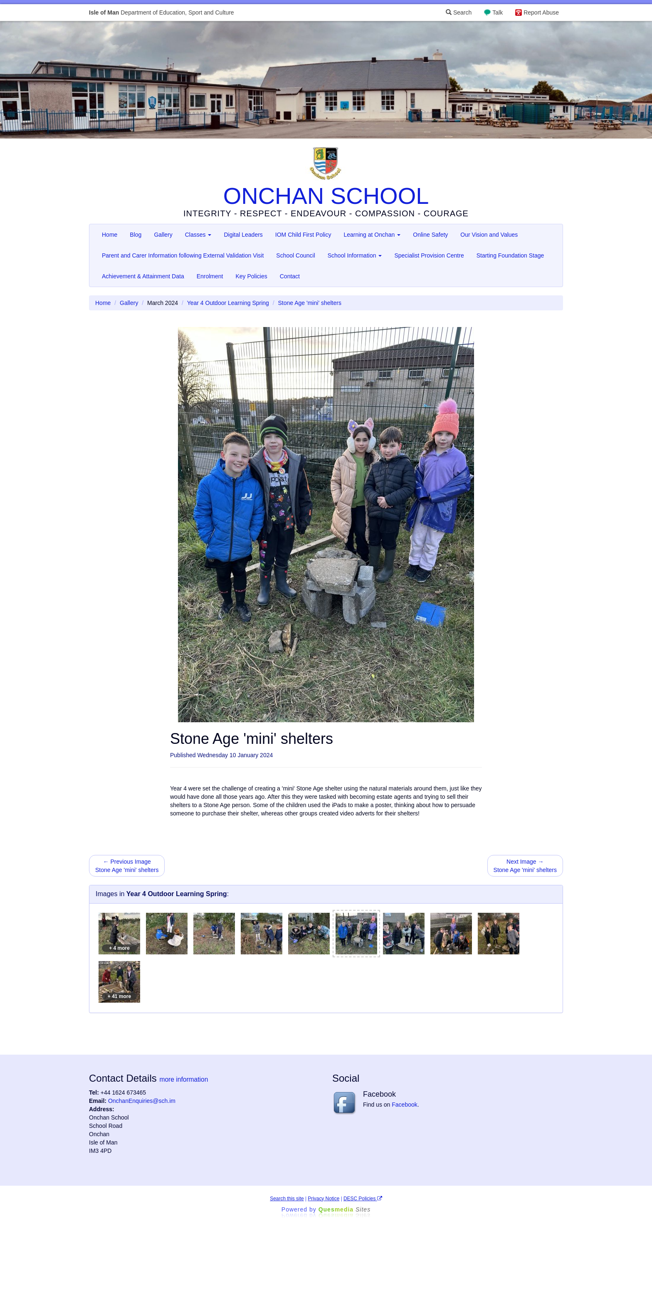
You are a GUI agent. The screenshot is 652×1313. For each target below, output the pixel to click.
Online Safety (430, 234)
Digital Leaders (243, 234)
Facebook (404, 1104)
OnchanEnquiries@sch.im (141, 1100)
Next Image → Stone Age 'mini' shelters (525, 865)
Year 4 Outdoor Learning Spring (228, 303)
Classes (198, 234)
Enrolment (210, 276)
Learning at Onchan (371, 234)
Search (459, 12)
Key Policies (251, 276)
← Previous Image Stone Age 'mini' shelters (126, 865)
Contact (290, 276)
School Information (355, 255)
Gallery (163, 234)
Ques (345, 1209)
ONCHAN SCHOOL (326, 196)
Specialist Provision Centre (429, 255)
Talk (497, 12)
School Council (295, 255)
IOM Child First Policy (303, 234)
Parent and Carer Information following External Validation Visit (183, 255)
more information (183, 1079)
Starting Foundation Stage (510, 255)
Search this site (287, 1199)
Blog (135, 234)
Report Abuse (541, 12)
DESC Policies (362, 1199)
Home (109, 234)
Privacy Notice (323, 1199)
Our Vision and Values (489, 234)
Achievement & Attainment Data (143, 276)
